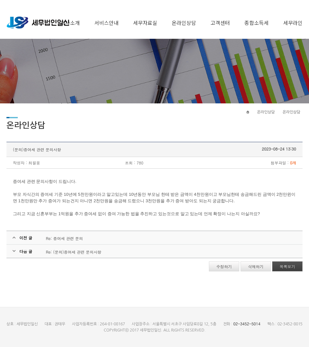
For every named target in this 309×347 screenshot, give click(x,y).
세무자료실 (145, 22)
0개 (293, 162)
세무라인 (293, 22)
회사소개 (70, 22)
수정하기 (224, 266)
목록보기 (287, 266)
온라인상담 (184, 22)
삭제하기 (255, 266)
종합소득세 (256, 22)
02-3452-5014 (246, 323)
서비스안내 (106, 22)
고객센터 (220, 22)
